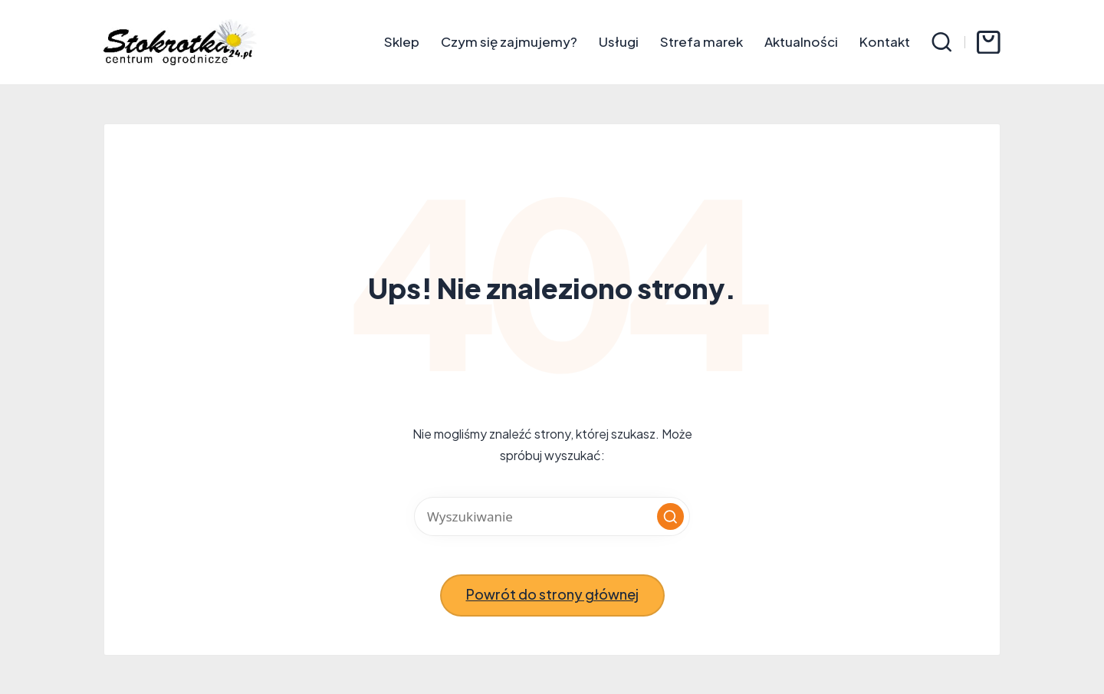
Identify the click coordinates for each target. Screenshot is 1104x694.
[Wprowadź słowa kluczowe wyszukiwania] (552, 516)
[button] (670, 516)
